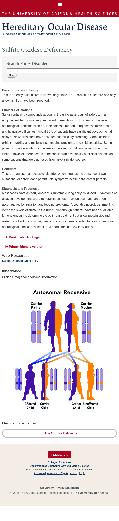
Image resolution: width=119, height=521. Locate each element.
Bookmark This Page (24, 237)
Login (82, 473)
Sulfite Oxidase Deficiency (20, 260)
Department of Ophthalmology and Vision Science (59, 465)
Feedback (59, 454)
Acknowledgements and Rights (51, 473)
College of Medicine (59, 462)
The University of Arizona (91, 492)
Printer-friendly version (26, 246)
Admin (73, 473)
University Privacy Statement (59, 487)
